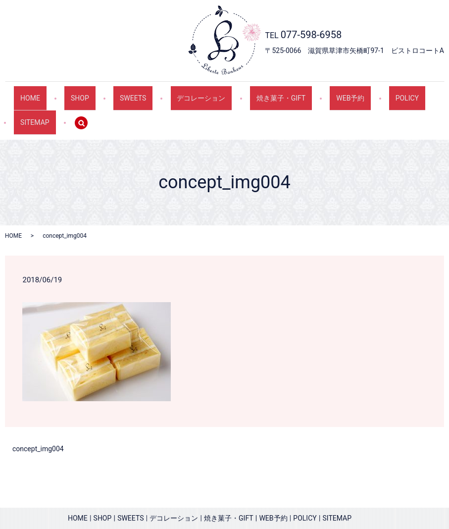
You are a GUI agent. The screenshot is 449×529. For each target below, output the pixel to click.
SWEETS (111, 93)
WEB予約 (303, 93)
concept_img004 (38, 430)
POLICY (350, 93)
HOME (26, 93)
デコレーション (171, 93)
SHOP (67, 93)
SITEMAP (399, 93)
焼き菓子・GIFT (242, 93)
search (28, 109)
